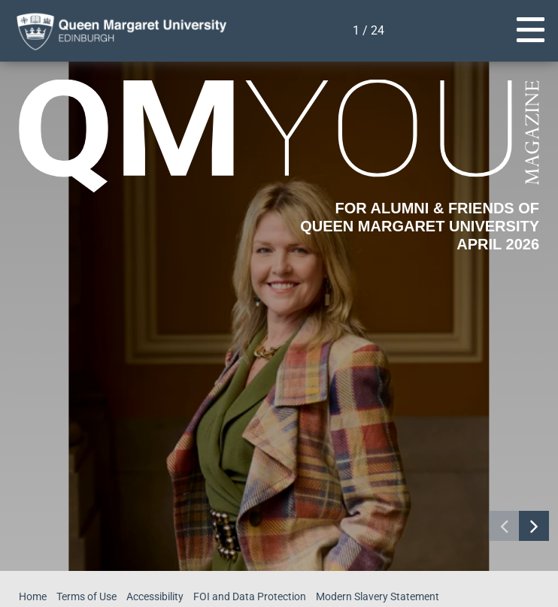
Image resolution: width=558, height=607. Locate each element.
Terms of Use (88, 596)
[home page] (116, 31)
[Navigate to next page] (534, 526)
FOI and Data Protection (254, 596)
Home (33, 596)
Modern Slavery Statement (382, 596)
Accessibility (159, 596)
